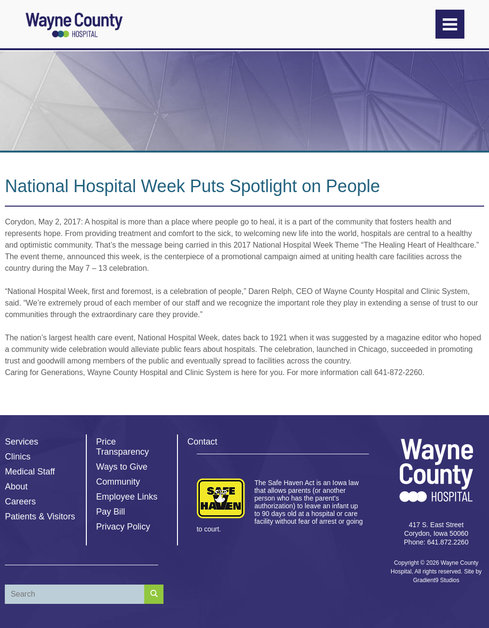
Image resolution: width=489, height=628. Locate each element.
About (16, 486)
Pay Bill (110, 511)
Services (21, 442)
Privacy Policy (123, 526)
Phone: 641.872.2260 (436, 542)
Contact (202, 442)
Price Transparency (122, 447)
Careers (20, 501)
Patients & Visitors (40, 516)
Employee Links (126, 497)
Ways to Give (121, 467)
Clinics (17, 456)
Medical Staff (30, 471)
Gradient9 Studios (436, 580)
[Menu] (449, 24)
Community (118, 482)
